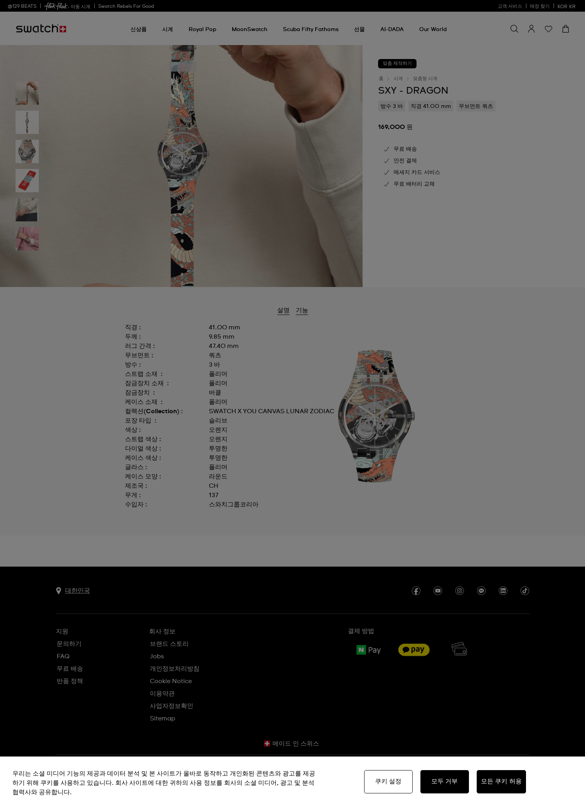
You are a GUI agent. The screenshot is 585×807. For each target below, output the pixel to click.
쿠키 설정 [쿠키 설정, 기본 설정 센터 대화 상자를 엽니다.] (388, 781)
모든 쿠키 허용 (501, 781)
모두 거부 (444, 781)
